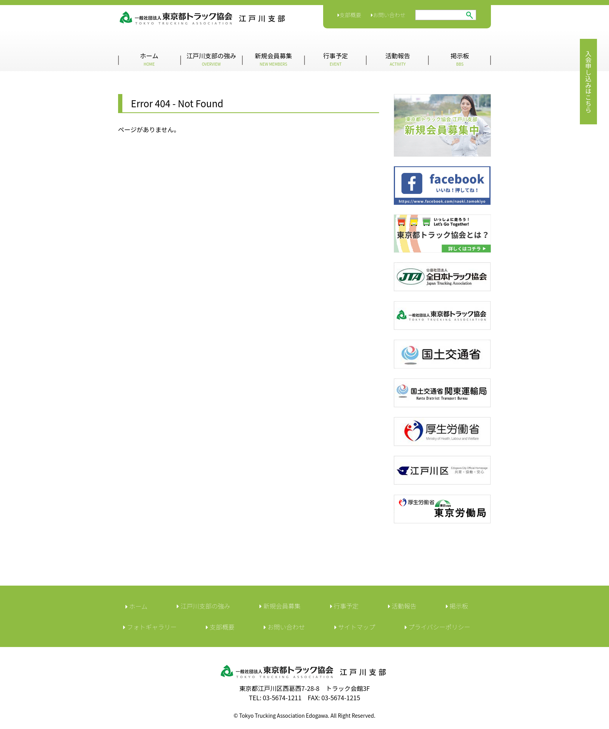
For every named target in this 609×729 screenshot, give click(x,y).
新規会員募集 (273, 59)
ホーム (149, 59)
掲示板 (460, 59)
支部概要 (349, 15)
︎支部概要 (220, 626)
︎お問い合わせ (284, 626)
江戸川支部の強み (211, 59)
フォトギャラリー (150, 626)
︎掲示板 (457, 605)
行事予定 (335, 59)
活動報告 (397, 59)
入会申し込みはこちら (588, 82)
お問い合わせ (388, 15)
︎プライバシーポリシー (437, 626)
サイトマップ (355, 626)
